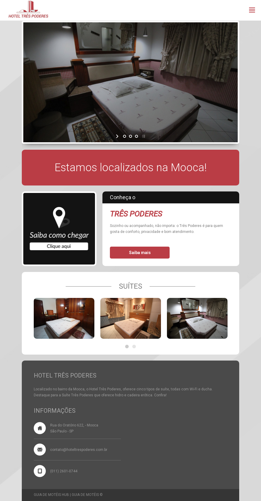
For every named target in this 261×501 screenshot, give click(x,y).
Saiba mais (140, 252)
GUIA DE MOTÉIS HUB (51, 495)
